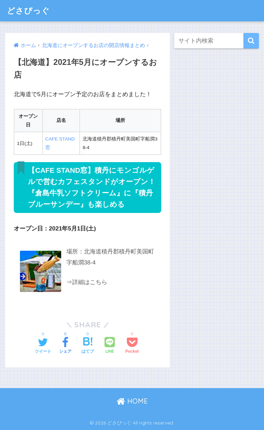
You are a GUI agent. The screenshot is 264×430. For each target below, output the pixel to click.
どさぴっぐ (28, 10)
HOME (132, 401)
